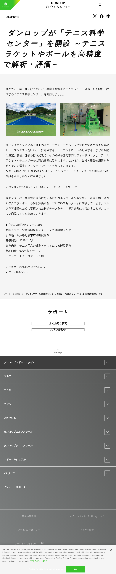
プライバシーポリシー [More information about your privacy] (40, 561)
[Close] (111, 549)
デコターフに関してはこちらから (27, 267)
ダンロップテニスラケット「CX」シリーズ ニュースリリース (43, 187)
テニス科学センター (20, 272)
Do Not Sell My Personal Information (46, 569)
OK (75, 569)
